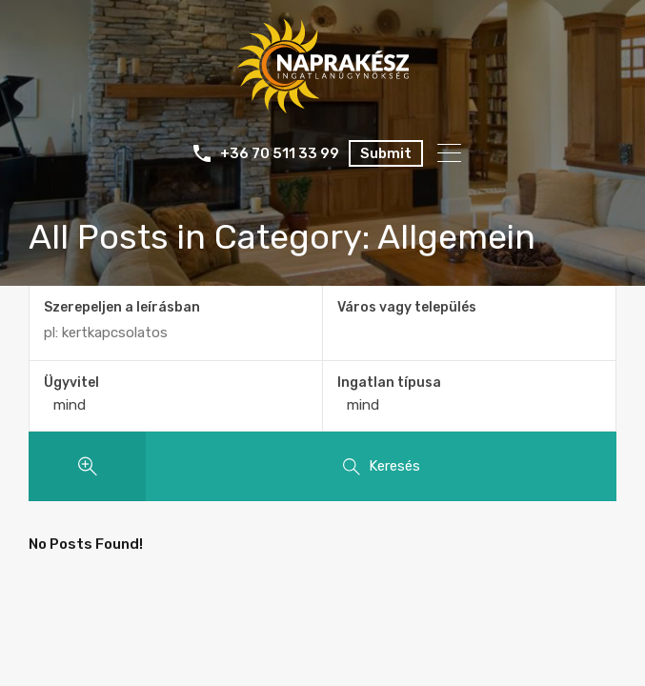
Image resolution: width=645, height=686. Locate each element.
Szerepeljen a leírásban (122, 307)
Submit (386, 153)
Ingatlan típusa (389, 382)
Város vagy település (406, 307)
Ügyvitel (71, 382)
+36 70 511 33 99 (279, 153)
